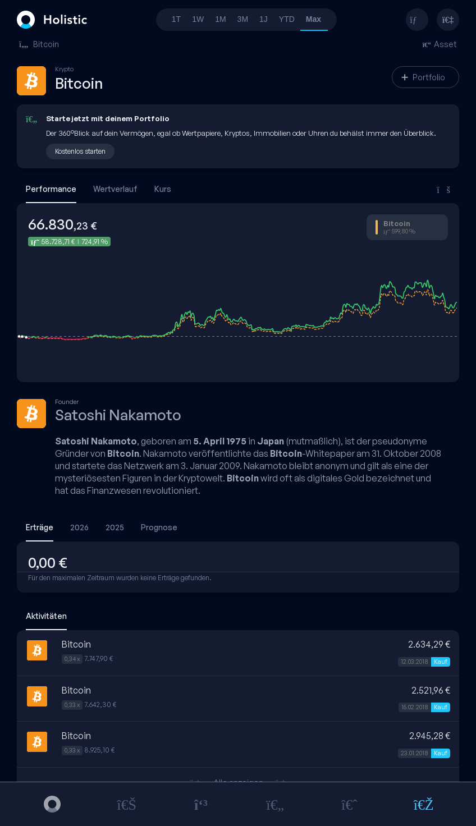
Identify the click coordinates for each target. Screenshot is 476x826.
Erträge (39, 527)
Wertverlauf (115, 189)
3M (242, 19)
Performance (51, 189)
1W (198, 19)
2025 (115, 527)
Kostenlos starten (80, 151)
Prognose (159, 527)
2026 (79, 527)
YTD (287, 19)
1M (220, 19)
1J (263, 19)
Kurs (162, 189)
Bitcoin (39, 44)
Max (313, 19)
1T (176, 19)
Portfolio (423, 77)
